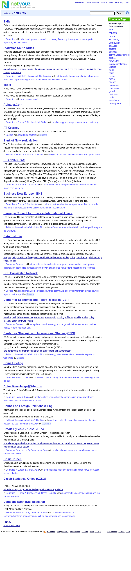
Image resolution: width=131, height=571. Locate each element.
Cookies (85, 531)
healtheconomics (65, 397)
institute (48, 257)
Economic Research (15, 264)
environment (78, 291)
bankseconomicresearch (73, 450)
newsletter (8, 79)
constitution (22, 257)
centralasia (93, 204)
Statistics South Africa (18, 48)
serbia (13, 188)
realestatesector (29, 400)
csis (16, 351)
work (24, 321)
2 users (20, 358)
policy (72, 257)
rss (14, 42)
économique (93, 443)
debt (22, 39)
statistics (82, 69)
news (96, 76)
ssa (71, 69)
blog (46, 470)
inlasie (42, 69)
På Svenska (112, 531)
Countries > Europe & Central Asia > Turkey (27, 122)
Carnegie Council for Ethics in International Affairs (37, 213)
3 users (43, 135)
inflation (35, 69)
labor (70, 317)
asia (38, 264)
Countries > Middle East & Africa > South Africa (28, 76)
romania (89, 184)
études (26, 447)
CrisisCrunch (12, 459)
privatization (81, 257)
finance (61, 39)
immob (44, 443)
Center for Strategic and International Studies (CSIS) (39, 333)
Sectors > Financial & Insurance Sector (24, 154)
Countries (10, 39)
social (6, 261)
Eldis (6, 21)
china (46, 377)
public (91, 257)
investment (67, 377)
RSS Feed (51, 531)
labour (91, 76)
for (20, 351)
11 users (46, 423)
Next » (8, 522)
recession (8, 321)
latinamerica (54, 268)
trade (64, 79)
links (87, 493)
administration (10, 489)
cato (14, 257)
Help (111, 3)
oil (98, 291)
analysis (56, 122)
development (31, 39)
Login (126, 3)
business (39, 377)
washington (65, 351)
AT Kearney (11, 127)
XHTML (121, 531)
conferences (55, 227)
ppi (54, 69)
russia (6, 188)
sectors (38, 79)
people (49, 69)
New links (79, 3)
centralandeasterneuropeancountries (61, 184)
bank (14, 317)
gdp (29, 69)
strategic (38, 351)
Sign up (118, 3)
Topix (7, 84)
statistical (49, 489)
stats (99, 69)
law (81, 377)
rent (15, 321)
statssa (6, 72)
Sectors (9, 135)
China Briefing (13, 363)
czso (19, 489)
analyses (16, 443)
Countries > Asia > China (18, 377)
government (38, 257)
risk (98, 377)
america (7, 317)
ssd (75, 69)
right (20, 321)
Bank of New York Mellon (20, 140)
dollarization (9, 268)
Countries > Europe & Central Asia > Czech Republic (31, 493)
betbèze (25, 443)
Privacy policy (95, 531)
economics (43, 39)
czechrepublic (67, 493)
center (11, 351)
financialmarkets (75, 154)
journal (76, 377)
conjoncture (35, 443)
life (79, 317)
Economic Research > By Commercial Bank (27, 450)
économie (81, 443)
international (27, 351)
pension (17, 400)
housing (60, 317)
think (57, 351)
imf (66, 317)
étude (19, 447)
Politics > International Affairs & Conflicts (25, 227)
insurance (78, 397)
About (104, 3)
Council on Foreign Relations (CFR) (27, 406)
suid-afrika (16, 72)
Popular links (92, 3)
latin (76, 317)
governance (80, 39)
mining (88, 291)
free (30, 257)
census (15, 69)
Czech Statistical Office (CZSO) (24, 478)
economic (28, 317)
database (60, 76)
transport (18, 294)
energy (68, 291)
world (30, 321)
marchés (60, 443)
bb (10, 69)
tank (52, 351)
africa (6, 69)
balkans (47, 204)
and (5, 351)
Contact (65, 531)
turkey (95, 122)
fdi (60, 377)
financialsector (20, 207)
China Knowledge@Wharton (22, 386)
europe (60, 324)
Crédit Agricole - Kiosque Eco (23, 429)
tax (8, 381)
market (66, 257)
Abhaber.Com (12, 104)
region (27, 79)
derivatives (62, 154)
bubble (20, 317)
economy (53, 39)
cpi (21, 69)
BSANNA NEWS (14, 160)
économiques (9, 447)
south (66, 69)
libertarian (57, 257)
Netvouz (7, 13)
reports (89, 39)
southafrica (47, 79)
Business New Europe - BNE (22, 193)
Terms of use (75, 531)
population (19, 79)
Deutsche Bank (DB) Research (24, 501)
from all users (11, 525)
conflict (61, 420)
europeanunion (75, 122)
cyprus (64, 122)
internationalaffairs (71, 227)
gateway (70, 39)
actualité (7, 443)
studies (13, 261)
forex (86, 154)
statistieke (91, 69)
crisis (78, 264)
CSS (128, 531)
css (24, 69)
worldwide (22, 42)
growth (45, 268)
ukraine (19, 188)
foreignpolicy (71, 420)
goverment (27, 489)
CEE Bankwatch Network (20, 273)
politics (36, 207)
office (35, 489)
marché (52, 443)
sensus (60, 69)
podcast (93, 154)
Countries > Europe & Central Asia (22, 184)
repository (8, 42)
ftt (55, 317)
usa (28, 328)
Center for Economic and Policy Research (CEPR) (37, 299)
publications (70, 443)
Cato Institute (12, 236)
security (98, 257)
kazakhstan (78, 470)
